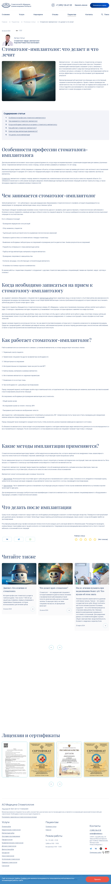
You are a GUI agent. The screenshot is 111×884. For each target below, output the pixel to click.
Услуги (21, 14)
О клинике (6, 14)
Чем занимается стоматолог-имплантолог (23, 121)
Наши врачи (38, 14)
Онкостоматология (8, 856)
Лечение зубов (6, 826)
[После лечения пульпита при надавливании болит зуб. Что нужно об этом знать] (92, 573)
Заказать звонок (81, 5)
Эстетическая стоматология (11, 859)
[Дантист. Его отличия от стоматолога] (19, 573)
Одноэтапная (7, 486)
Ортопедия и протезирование (11, 836)
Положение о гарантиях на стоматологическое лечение (19, 817)
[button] (59, 647)
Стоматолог (6, 178)
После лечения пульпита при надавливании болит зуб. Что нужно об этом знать (90, 591)
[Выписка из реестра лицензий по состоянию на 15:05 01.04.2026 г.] (14, 759)
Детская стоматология (9, 846)
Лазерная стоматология (9, 862)
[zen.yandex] (101, 848)
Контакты (89, 14)
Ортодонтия (5, 852)
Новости (48, 830)
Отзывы (55, 14)
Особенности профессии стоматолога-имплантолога (27, 118)
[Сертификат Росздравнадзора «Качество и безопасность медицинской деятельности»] (96, 759)
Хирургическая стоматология (11, 830)
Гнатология (5, 865)
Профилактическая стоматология (12, 843)
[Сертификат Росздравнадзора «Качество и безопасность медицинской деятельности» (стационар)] (42, 759)
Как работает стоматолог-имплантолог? (23, 128)
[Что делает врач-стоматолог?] (55, 573)
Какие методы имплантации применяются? (23, 131)
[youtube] (106, 848)
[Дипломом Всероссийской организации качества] (69, 759)
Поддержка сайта (95, 852)
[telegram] (91, 848)
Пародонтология (7, 839)
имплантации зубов (46, 298)
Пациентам (71, 14)
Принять (97, 879)
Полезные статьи (51, 826)
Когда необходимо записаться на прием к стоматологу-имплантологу (33, 124)
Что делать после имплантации (19, 135)
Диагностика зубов (8, 849)
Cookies (24, 878)
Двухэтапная (7, 479)
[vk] (96, 848)
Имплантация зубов (8, 833)
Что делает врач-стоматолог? (54, 588)
